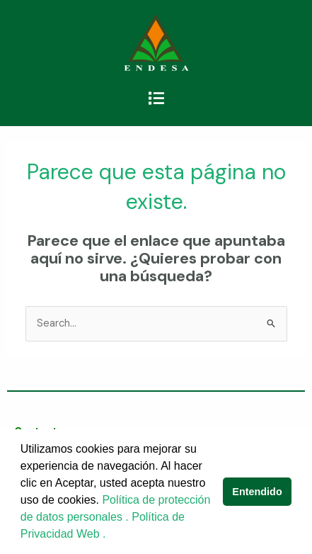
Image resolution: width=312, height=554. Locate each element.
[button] (156, 98)
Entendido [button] (257, 491)
